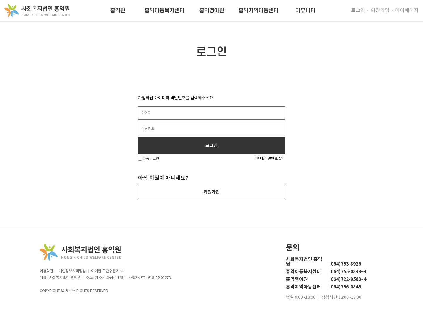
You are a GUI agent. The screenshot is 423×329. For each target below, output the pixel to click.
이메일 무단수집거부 (107, 271)
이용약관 (46, 271)
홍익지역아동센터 (258, 11)
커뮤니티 (305, 11)
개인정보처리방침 (72, 271)
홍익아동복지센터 (164, 11)
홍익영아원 (211, 11)
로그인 (358, 10)
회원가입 (380, 10)
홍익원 (117, 11)
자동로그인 (148, 159)
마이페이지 (407, 10)
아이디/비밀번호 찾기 (269, 158)
